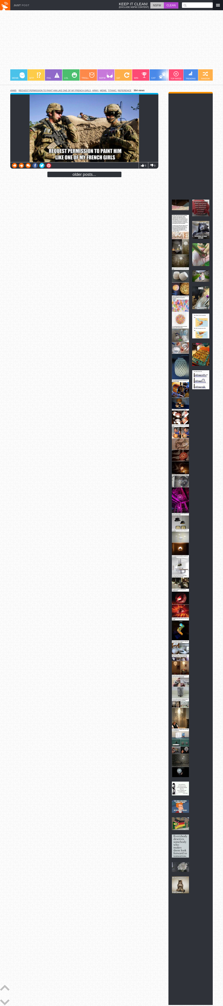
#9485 (13, 90)
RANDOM (205, 75)
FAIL (53, 75)
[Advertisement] (111, 41)
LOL (70, 75)
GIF (122, 75)
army (95, 90)
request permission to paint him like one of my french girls (55, 90)
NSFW (106, 75)
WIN (140, 75)
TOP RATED (176, 75)
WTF (35, 75)
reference (124, 90)
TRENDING (191, 75)
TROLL (88, 75)
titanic (112, 90)
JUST (21, 5)
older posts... (84, 174)
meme (103, 90)
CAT (158, 75)
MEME (18, 75)
